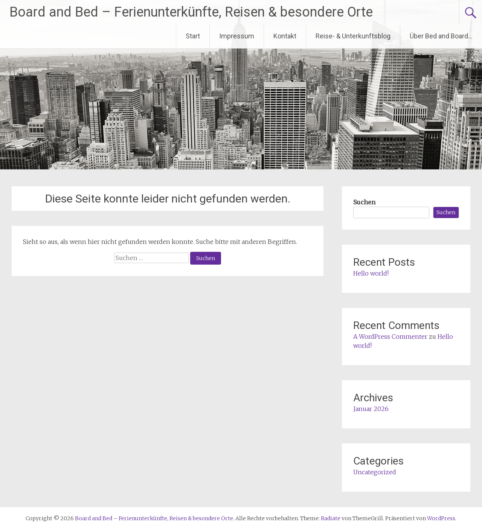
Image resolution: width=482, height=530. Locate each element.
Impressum (236, 36)
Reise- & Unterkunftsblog (353, 36)
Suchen (364, 202)
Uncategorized (374, 472)
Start (193, 36)
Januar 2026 (371, 409)
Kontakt (284, 36)
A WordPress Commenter (390, 336)
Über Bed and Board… (441, 36)
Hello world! (371, 273)
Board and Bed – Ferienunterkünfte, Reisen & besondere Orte (191, 12)
